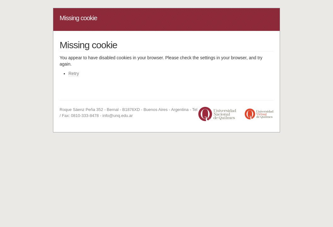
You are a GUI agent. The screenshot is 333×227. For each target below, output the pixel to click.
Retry (73, 73)
